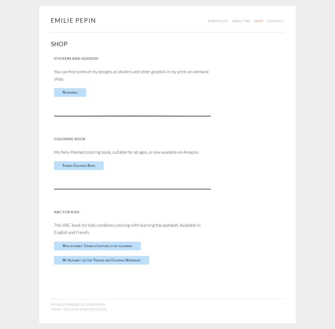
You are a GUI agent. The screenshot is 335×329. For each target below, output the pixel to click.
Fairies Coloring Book (79, 165)
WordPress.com (93, 309)
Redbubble (70, 92)
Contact (275, 21)
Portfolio (218, 21)
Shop (258, 21)
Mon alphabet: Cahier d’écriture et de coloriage (97, 246)
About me (241, 21)
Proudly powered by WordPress (78, 304)
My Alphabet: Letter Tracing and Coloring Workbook (102, 260)
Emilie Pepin (73, 20)
